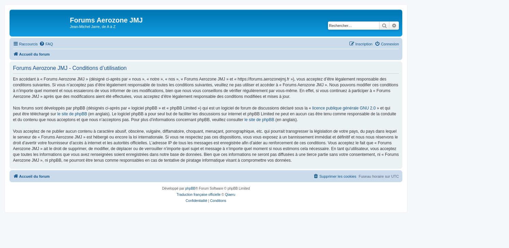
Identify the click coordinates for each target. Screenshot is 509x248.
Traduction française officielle (199, 194)
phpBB (190, 188)
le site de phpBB (72, 114)
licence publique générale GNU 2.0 (344, 108)
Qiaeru (230, 194)
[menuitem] (46, 44)
